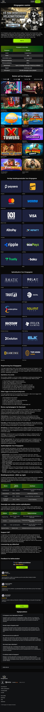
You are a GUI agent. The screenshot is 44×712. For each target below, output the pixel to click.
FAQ (2, 699)
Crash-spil (27, 79)
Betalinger (3, 697)
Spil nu (22, 40)
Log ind (32, 1)
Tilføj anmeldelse (22, 567)
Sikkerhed (3, 701)
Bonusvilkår (3, 695)
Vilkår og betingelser (5, 688)
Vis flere (22, 606)
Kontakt (2, 692)
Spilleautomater (38, 79)
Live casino (17, 79)
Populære (6, 79)
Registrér (38, 1)
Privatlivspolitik (4, 690)
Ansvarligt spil (4, 686)
